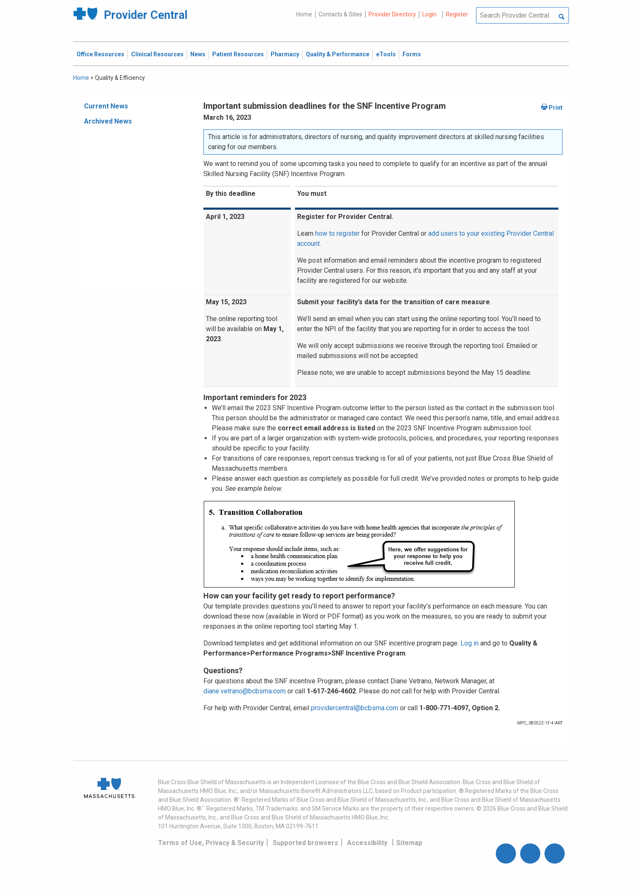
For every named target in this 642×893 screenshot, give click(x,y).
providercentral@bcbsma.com (354, 708)
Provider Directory (392, 14)
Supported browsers (305, 843)
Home (304, 14)
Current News (106, 106)
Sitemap (409, 843)
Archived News (108, 121)
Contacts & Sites (340, 14)
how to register (337, 233)
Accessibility (367, 843)
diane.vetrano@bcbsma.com (244, 691)
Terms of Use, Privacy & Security (211, 843)
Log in (469, 643)
